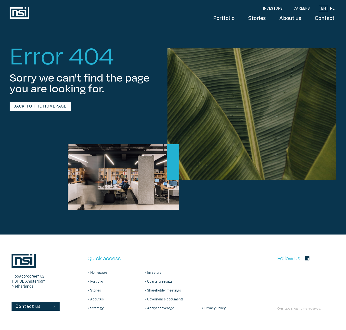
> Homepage (97, 272)
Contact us (35, 306)
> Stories (94, 290)
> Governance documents (164, 299)
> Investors (152, 272)
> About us (95, 299)
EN (323, 8)
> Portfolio (95, 281)
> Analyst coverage (159, 308)
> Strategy (95, 308)
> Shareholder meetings (162, 290)
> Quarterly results (158, 281)
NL (332, 8)
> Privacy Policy (214, 308)
